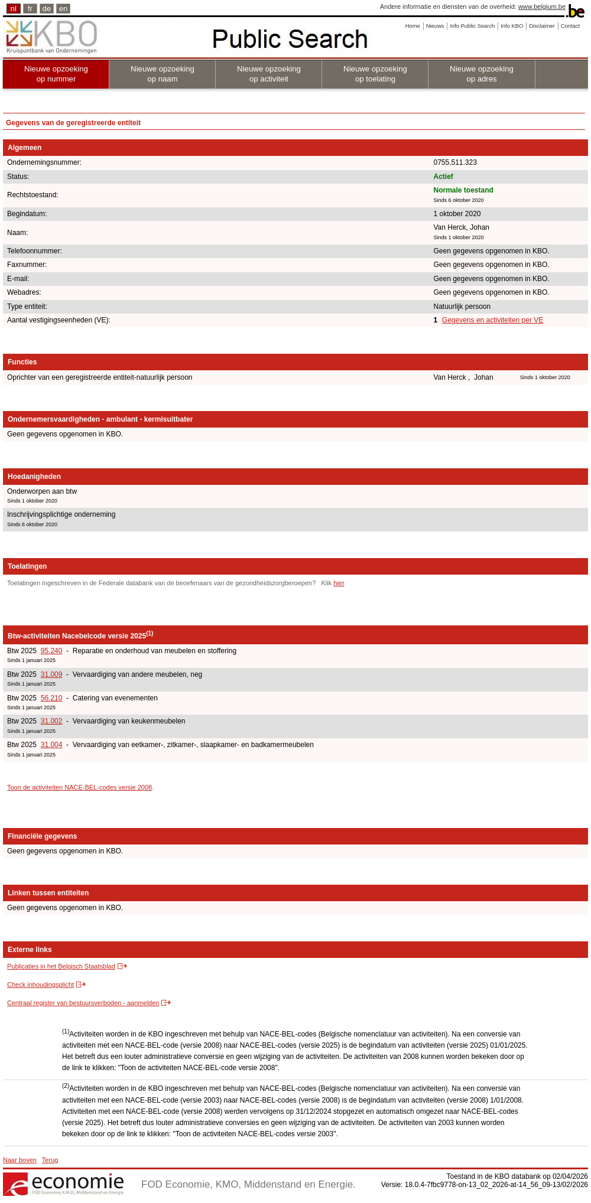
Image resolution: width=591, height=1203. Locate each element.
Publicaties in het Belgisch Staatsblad (61, 966)
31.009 (52, 674)
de (47, 8)
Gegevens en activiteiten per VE (492, 320)
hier (338, 582)
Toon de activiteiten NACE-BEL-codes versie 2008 (79, 787)
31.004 (52, 745)
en (63, 8)
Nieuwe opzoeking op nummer (56, 73)
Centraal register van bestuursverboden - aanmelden (83, 1002)
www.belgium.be (542, 6)
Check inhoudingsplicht (40, 984)
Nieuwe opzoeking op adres (482, 73)
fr (30, 8)
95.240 (52, 651)
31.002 (52, 721)
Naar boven (20, 1159)
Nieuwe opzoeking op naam (162, 73)
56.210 (52, 698)
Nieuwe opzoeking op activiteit (269, 73)
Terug (50, 1159)
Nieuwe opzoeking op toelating (375, 73)
